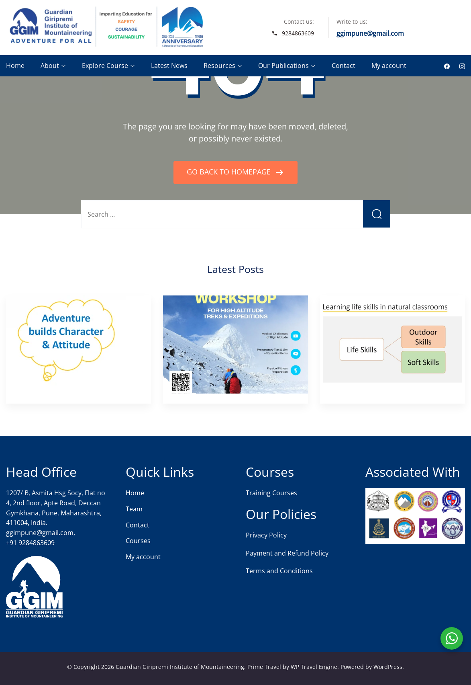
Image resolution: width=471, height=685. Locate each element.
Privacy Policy (266, 535)
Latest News (169, 65)
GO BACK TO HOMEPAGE (230, 171)
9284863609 (298, 33)
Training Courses (271, 492)
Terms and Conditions (279, 570)
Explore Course (105, 65)
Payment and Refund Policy (287, 553)
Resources (219, 65)
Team (134, 509)
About (50, 65)
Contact (343, 65)
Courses (138, 540)
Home (15, 65)
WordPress (387, 667)
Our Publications (283, 65)
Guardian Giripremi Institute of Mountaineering (180, 667)
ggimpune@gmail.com (370, 33)
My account (388, 65)
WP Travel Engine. (315, 667)
